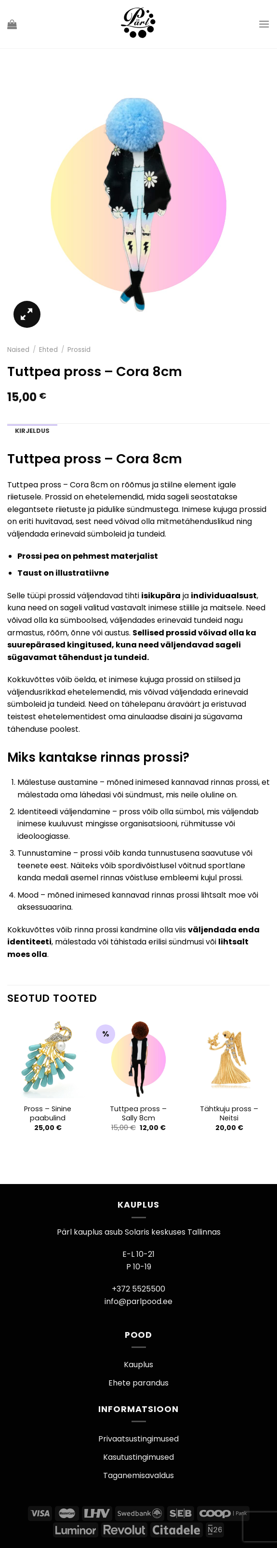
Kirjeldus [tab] (32, 431)
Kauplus (138, 1364)
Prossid (79, 349)
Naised (18, 349)
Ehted (48, 349)
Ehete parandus (138, 1382)
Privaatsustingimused (138, 1438)
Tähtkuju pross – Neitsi (229, 1113)
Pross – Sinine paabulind (47, 1113)
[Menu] (264, 24)
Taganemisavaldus (138, 1475)
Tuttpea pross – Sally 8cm (138, 1113)
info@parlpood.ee (138, 1301)
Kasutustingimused (138, 1457)
